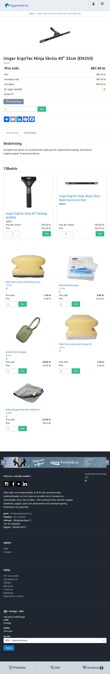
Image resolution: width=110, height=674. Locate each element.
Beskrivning (12, 132)
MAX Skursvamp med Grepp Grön (23, 282)
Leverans (8, 589)
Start (31, 13)
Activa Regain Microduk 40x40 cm (23, 409)
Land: (6, 620)
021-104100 (19, 517)
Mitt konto (8, 586)
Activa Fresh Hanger (16, 352)
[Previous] (3, 462)
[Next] (106, 462)
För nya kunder (11, 575)
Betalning (8, 593)
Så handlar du (11, 579)
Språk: (7, 628)
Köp (42, 109)
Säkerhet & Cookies (14, 596)
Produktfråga (13, 101)
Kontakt (7, 552)
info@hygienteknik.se (21, 513)
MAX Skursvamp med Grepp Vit (75, 344)
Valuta (7, 637)
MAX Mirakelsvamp (69, 285)
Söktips (7, 582)
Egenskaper (30, 132)
